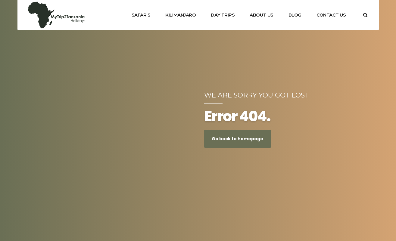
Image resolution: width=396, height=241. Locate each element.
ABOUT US (261, 15)
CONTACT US (331, 15)
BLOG (294, 15)
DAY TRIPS (223, 15)
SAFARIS (141, 15)
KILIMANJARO (180, 15)
